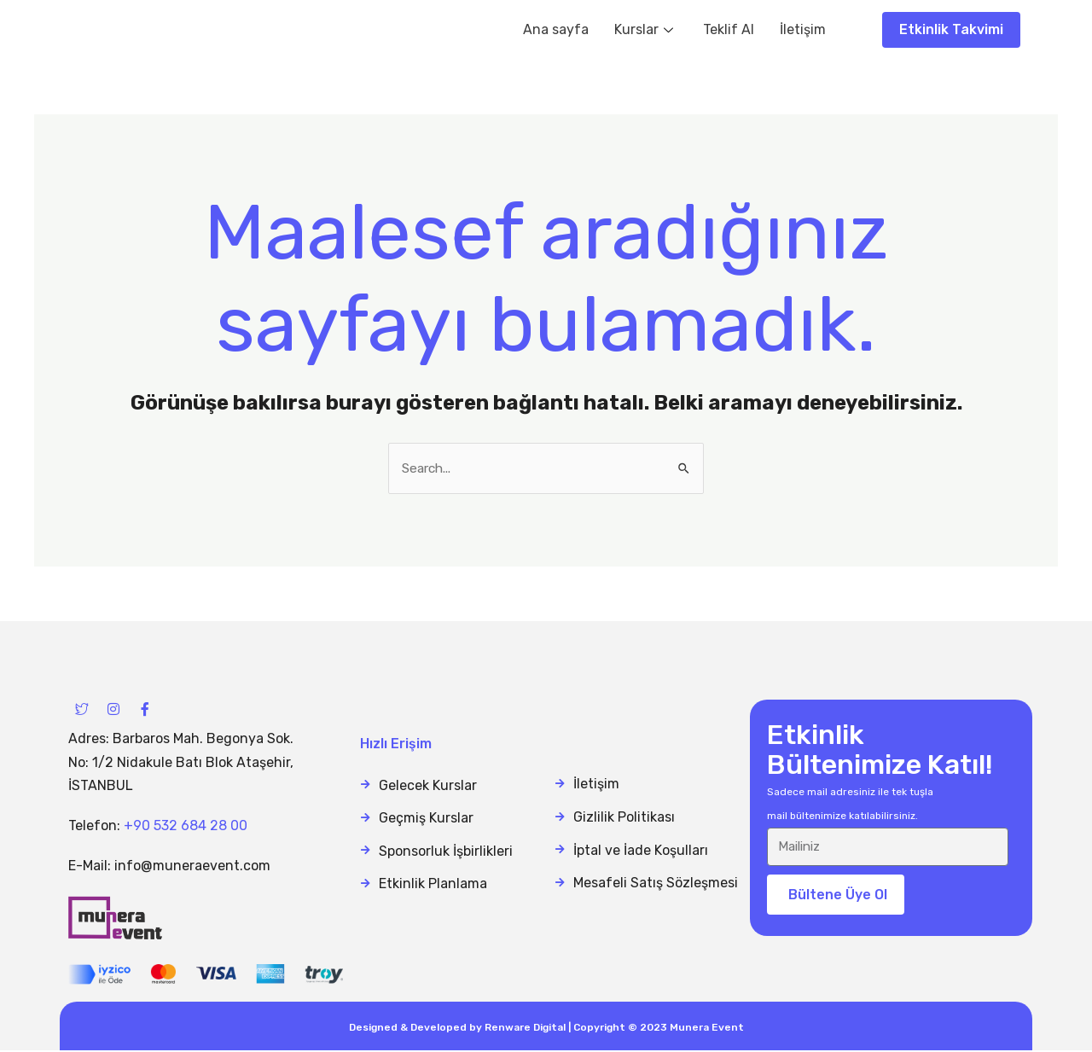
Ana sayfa (556, 29)
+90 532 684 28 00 (185, 826)
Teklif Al (728, 29)
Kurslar (645, 29)
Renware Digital (525, 1029)
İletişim (803, 29)
